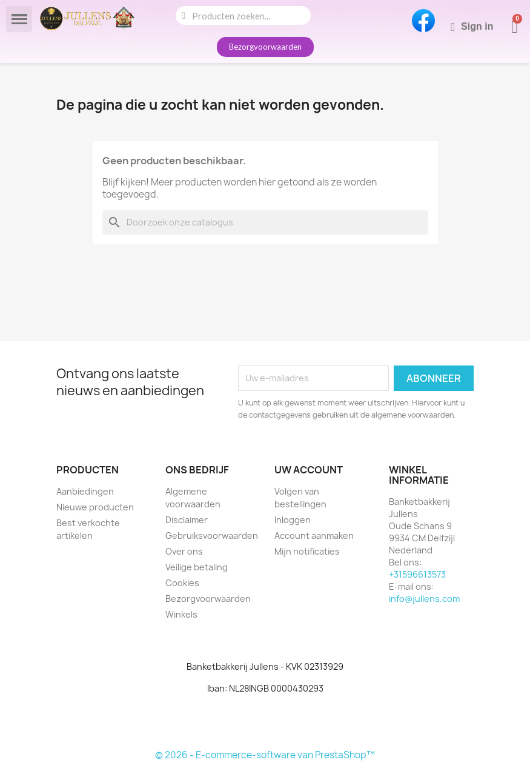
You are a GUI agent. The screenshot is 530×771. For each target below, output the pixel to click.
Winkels (181, 614)
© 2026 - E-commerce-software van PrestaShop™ (265, 755)
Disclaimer (186, 520)
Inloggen (292, 520)
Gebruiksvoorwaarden (211, 535)
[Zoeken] (265, 222)
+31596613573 (417, 574)
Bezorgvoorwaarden (208, 598)
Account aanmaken (314, 535)
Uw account (308, 469)
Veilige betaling (196, 567)
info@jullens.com (424, 598)
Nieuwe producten (95, 507)
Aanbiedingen (85, 491)
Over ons (184, 551)
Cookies (182, 583)
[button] (265, 47)
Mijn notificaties (307, 551)
